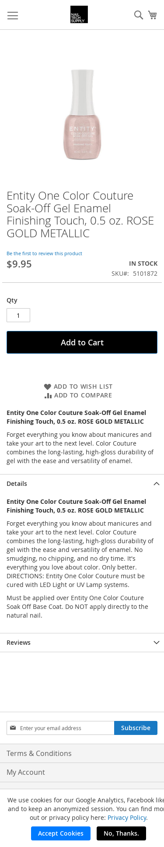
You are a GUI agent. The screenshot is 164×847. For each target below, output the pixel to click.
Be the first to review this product (44, 253)
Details (17, 483)
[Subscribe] (135, 728)
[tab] (82, 483)
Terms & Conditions (39, 753)
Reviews (19, 642)
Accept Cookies (61, 833)
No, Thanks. (121, 833)
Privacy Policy (127, 817)
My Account (26, 772)
